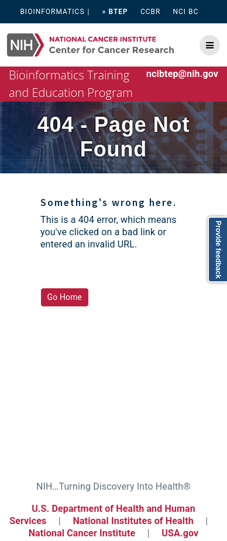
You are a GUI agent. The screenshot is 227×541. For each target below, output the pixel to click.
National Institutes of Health (134, 520)
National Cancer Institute (82, 533)
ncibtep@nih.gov (182, 73)
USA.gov (179, 533)
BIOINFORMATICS (52, 12)
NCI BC (185, 12)
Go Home (64, 297)
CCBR (150, 12)
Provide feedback (218, 249)
